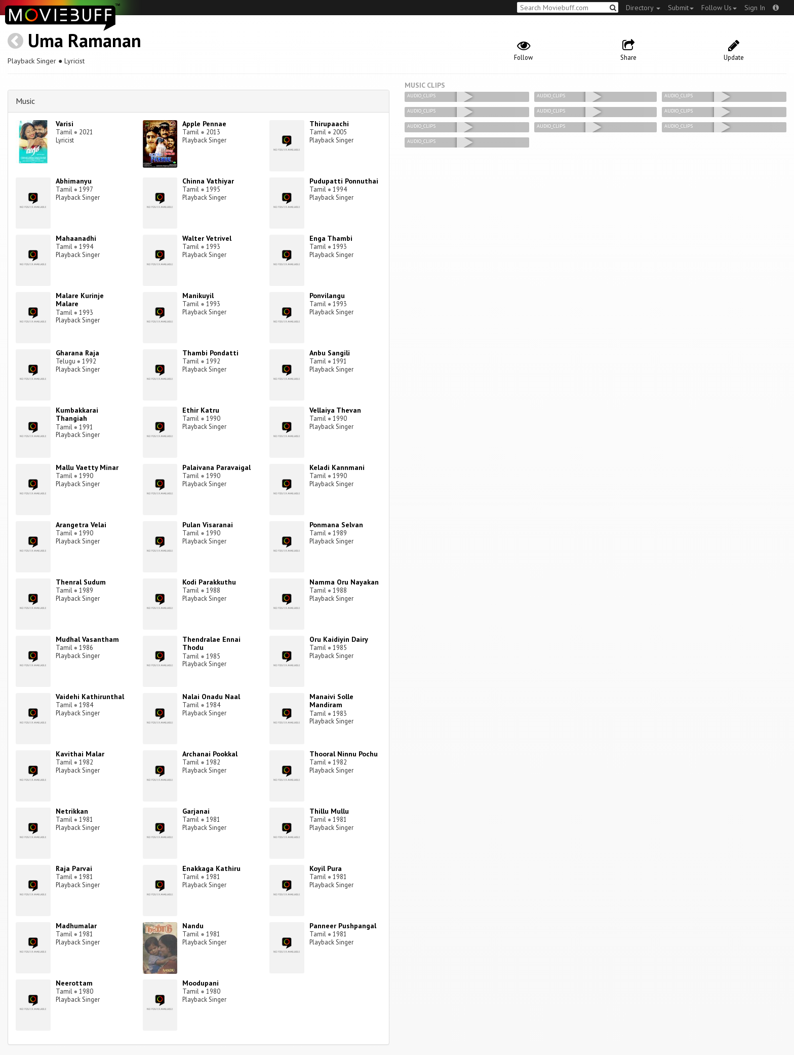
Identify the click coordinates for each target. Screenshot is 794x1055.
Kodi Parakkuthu (209, 582)
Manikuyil (198, 295)
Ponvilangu (327, 295)
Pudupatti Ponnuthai (343, 181)
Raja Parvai (74, 868)
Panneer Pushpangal (342, 925)
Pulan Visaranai (207, 524)
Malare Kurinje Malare (80, 300)
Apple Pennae (204, 123)
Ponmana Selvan (336, 524)
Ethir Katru (200, 410)
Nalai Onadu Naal (211, 696)
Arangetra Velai (81, 524)
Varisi (64, 123)
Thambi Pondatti (210, 352)
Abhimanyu (74, 181)
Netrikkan (72, 811)
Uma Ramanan (84, 40)
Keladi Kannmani (337, 467)
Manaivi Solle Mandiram (331, 701)
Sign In (754, 7)
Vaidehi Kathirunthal (90, 696)
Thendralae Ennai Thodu (211, 643)
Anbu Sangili (329, 352)
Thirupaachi (329, 123)
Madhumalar (76, 925)
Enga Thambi (330, 238)
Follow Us (719, 7)
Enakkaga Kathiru (211, 868)
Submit (681, 7)
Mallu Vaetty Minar (87, 467)
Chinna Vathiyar (208, 181)
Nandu (193, 925)
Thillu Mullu (329, 811)
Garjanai (196, 811)
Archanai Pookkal (209, 753)
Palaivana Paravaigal (216, 467)
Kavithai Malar (80, 753)
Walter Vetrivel (206, 238)
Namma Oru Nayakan (344, 582)
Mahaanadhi (76, 238)
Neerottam (74, 983)
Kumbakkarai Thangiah (77, 414)
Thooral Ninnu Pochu (343, 753)
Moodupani (200, 983)
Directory (643, 7)
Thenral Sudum (81, 582)
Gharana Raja (77, 352)
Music (25, 101)
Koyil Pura (325, 868)
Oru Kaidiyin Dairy (338, 639)
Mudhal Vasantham (87, 639)
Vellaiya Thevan (335, 410)
